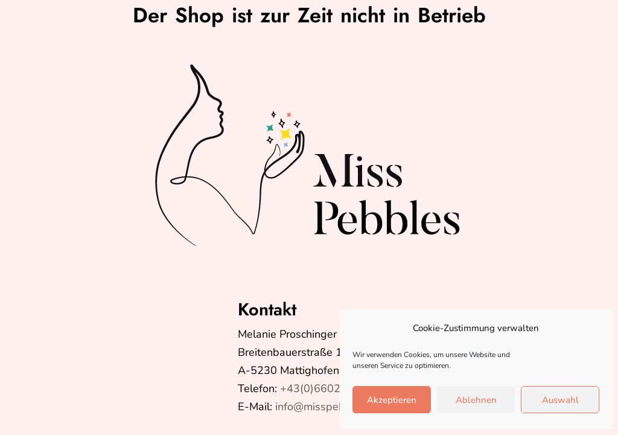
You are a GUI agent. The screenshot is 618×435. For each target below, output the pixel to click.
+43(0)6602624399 (330, 388)
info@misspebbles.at (326, 406)
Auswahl (560, 400)
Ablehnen (476, 400)
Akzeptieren (391, 400)
